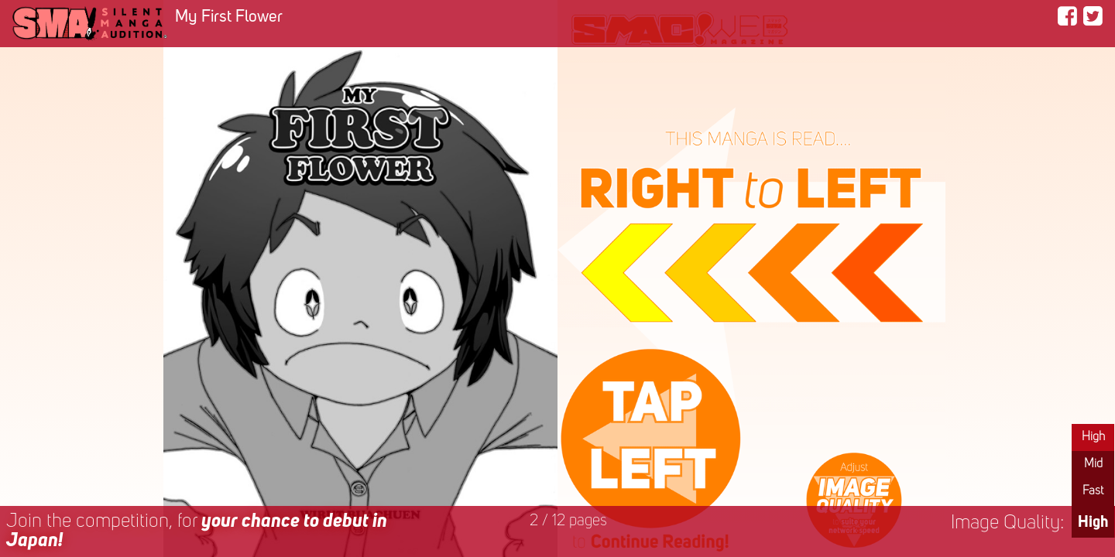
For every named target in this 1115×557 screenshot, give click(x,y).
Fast (1092, 491)
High (1093, 437)
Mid (1093, 464)
